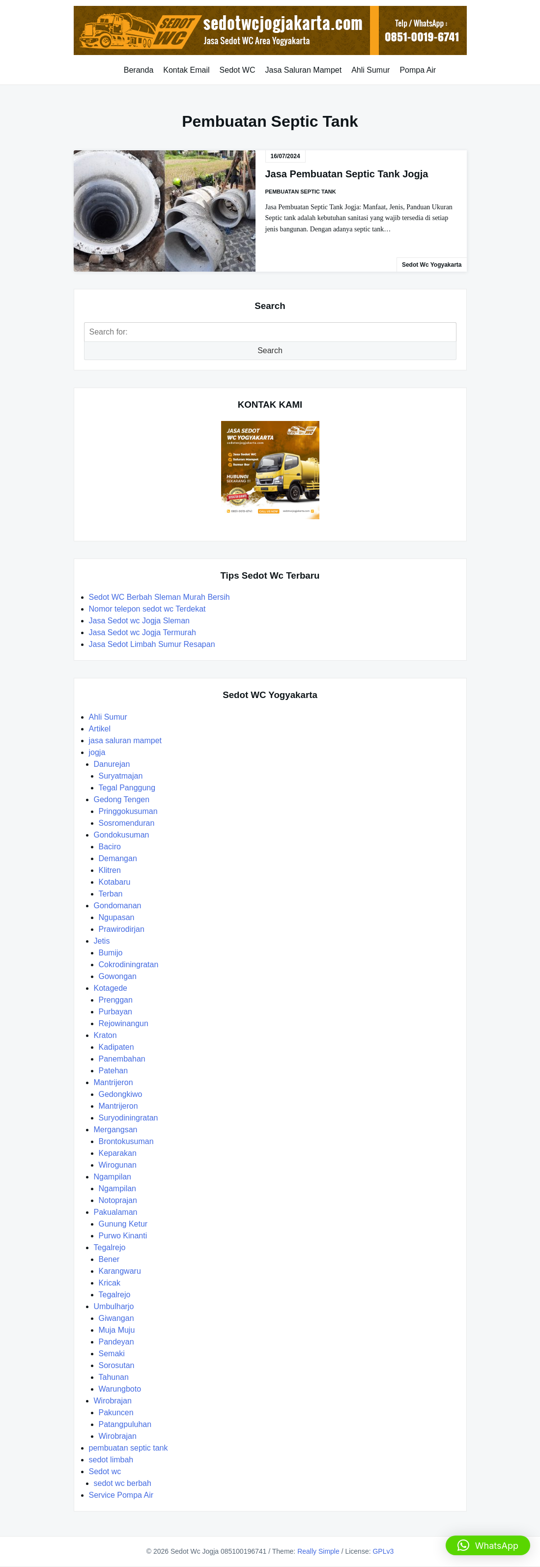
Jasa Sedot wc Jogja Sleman (139, 620)
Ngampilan (112, 1177)
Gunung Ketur (123, 1224)
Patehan (113, 1070)
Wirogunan (118, 1165)
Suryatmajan (121, 776)
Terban (111, 894)
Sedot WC (238, 70)
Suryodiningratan (128, 1118)
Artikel (100, 729)
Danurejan (112, 764)
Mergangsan (116, 1129)
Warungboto (120, 1389)
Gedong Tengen (122, 799)
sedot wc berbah (122, 1483)
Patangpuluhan (125, 1424)
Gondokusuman (121, 835)
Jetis (102, 941)
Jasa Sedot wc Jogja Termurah (142, 632)
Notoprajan (118, 1200)
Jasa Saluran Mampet (303, 70)
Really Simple (318, 1551)
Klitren (110, 870)
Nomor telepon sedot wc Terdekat (147, 609)
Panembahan (122, 1059)
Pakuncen (116, 1412)
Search (270, 350)
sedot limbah (111, 1459)
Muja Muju (117, 1330)
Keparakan (118, 1153)
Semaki (112, 1353)
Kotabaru (115, 882)
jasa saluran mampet (125, 740)
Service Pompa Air (121, 1495)
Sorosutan (117, 1365)
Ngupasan (117, 917)
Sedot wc (105, 1471)
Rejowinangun (123, 1023)
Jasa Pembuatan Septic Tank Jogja (346, 173)
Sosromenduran (127, 823)
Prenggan (116, 1000)
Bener (109, 1259)
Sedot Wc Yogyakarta (432, 264)
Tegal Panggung (127, 788)
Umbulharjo (114, 1306)
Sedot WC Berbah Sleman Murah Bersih (160, 597)
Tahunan (114, 1377)
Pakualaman (116, 1212)
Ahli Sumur (370, 70)
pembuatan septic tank (300, 192)
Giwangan (116, 1318)
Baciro (110, 846)
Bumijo (111, 953)
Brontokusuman (126, 1141)
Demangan (118, 858)
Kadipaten (116, 1047)
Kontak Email (186, 70)
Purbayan (116, 1011)
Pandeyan (116, 1342)
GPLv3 (383, 1551)
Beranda (139, 70)
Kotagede (111, 988)
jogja (97, 752)
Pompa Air (417, 70)
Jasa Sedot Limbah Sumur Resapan (153, 644)
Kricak (109, 1283)
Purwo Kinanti (123, 1235)
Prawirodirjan (121, 929)
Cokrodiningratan (129, 964)
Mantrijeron (113, 1082)
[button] (488, 1545)
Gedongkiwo (120, 1094)
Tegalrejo (110, 1247)
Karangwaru (120, 1271)
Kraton (105, 1035)
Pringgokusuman (128, 811)
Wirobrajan (113, 1401)
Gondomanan (118, 905)
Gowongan (118, 976)
